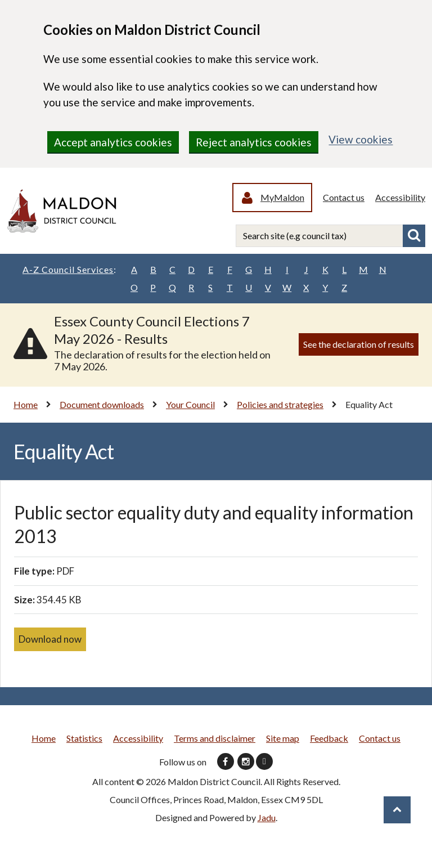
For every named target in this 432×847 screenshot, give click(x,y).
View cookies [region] (360, 139)
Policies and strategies (280, 404)
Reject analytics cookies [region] (254, 142)
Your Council (190, 404)
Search (414, 236)
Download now (50, 639)
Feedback (329, 738)
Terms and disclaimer (214, 738)
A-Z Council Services (69, 269)
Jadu (267, 817)
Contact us (343, 197)
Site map (282, 738)
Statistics (84, 738)
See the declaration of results (358, 344)
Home (26, 404)
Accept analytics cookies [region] (113, 142)
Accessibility (400, 197)
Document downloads (102, 404)
